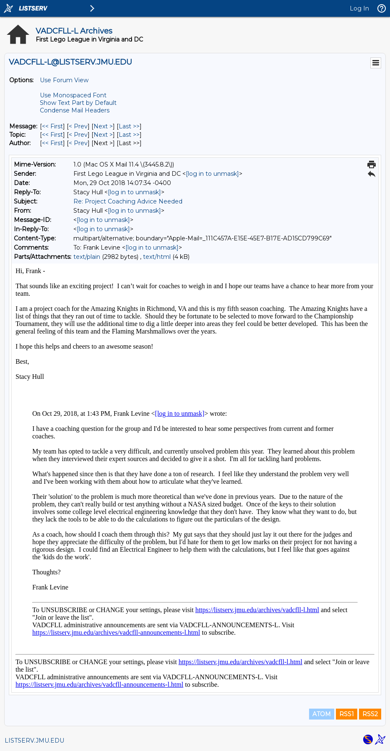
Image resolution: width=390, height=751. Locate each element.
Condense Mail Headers (74, 110)
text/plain (86, 257)
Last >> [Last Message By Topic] (129, 134)
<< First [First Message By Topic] (52, 134)
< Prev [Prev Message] (78, 126)
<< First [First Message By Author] (52, 143)
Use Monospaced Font (73, 95)
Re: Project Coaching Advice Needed (127, 201)
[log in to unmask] (212, 173)
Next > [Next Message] (103, 126)
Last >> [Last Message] (129, 126)
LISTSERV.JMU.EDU (34, 740)
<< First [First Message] (52, 126)
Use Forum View (64, 80)
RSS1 (346, 714)
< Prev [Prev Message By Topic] (78, 134)
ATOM (321, 714)
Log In (359, 8)
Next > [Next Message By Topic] (103, 134)
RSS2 (370, 714)
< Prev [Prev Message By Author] (78, 143)
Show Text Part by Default (78, 103)
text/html (157, 257)
